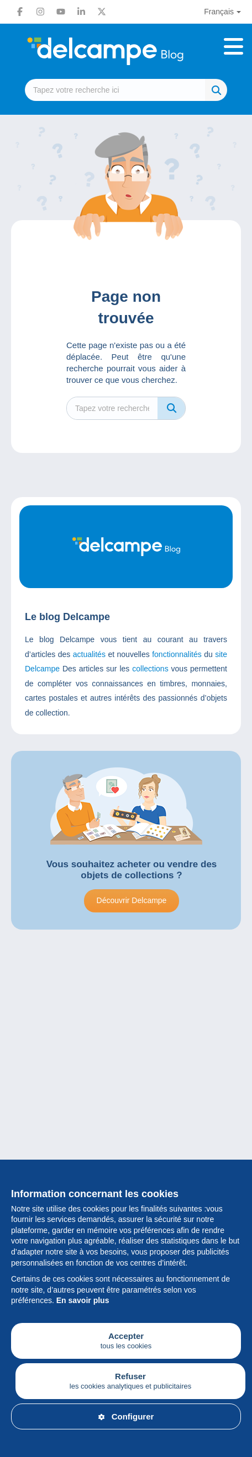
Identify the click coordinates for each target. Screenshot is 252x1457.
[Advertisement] (126, 1088)
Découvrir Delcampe (132, 900)
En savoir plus (82, 1300)
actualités (89, 654)
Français (219, 11)
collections (150, 668)
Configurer (126, 1416)
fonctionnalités (177, 654)
